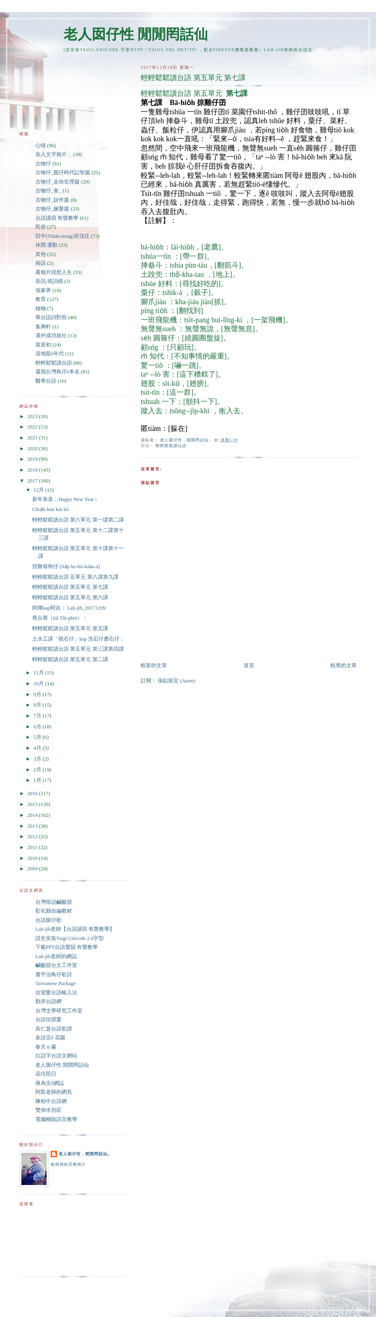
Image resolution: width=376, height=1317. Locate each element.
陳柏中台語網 (51, 1101)
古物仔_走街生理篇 (57, 182)
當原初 (43, 345)
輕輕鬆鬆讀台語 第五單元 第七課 (70, 587)
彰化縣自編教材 (53, 911)
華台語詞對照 (51, 317)
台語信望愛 (48, 1019)
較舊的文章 (344, 665)
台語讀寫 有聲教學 (56, 218)
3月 (38, 759)
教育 (40, 299)
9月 (38, 694)
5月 (38, 737)
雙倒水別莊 (48, 1110)
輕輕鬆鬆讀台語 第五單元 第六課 (70, 597)
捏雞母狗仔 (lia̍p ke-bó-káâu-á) (66, 566)
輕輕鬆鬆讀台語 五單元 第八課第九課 (75, 577)
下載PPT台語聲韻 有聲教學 (66, 947)
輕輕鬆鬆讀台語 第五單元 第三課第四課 (77, 649)
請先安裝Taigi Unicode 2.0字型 (69, 938)
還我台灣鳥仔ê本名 (57, 372)
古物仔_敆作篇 (52, 200)
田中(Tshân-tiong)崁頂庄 (62, 236)
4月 (38, 748)
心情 (40, 145)
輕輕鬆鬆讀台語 (171, 445)
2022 (33, 427)
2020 (33, 448)
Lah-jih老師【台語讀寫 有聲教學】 (75, 929)
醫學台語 (45, 381)
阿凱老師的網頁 (53, 1092)
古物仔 (43, 164)
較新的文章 (154, 665)
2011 (33, 847)
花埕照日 (45, 1074)
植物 (40, 308)
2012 (33, 836)
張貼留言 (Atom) (176, 681)
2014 (33, 815)
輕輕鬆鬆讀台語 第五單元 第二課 (70, 659)
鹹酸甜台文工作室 (56, 965)
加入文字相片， (53, 154)
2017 (33, 481)
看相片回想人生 (53, 272)
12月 (39, 490)
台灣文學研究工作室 (58, 1011)
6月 (38, 727)
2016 (33, 793)
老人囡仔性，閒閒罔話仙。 (85, 1154)
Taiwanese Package (55, 983)
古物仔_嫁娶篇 (52, 209)
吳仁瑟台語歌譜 (53, 1029)
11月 (39, 673)
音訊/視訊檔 (49, 281)
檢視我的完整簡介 (68, 1164)
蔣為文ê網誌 (49, 1083)
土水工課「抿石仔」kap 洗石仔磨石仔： (78, 639)
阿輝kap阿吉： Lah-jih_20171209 (69, 608)
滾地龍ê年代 (49, 354)
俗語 (40, 263)
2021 (33, 438)
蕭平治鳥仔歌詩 (53, 974)
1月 (38, 780)
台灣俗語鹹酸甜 (53, 902)
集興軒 (43, 327)
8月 (38, 705)
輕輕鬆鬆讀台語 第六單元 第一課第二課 (77, 520)
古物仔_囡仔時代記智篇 (62, 172)
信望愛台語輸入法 (56, 992)
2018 (33, 470)
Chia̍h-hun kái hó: (51, 509)
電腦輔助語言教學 (56, 1119)
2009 (33, 869)
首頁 (249, 665)
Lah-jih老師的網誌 (56, 956)
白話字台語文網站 (56, 1056)
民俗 (40, 227)
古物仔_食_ (48, 191)
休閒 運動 (46, 245)
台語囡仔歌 (48, 920)
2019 (33, 459)
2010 (33, 858)
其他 (40, 254)
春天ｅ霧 (45, 1047)
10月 (39, 683)
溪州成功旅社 (51, 335)
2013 (33, 826)
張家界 (43, 290)
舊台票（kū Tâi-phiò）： (60, 618)
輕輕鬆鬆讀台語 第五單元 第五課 (70, 628)
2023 (33, 416)
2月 (38, 770)
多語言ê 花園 (50, 1038)
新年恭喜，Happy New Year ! (64, 499)
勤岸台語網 (48, 1001)
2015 (33, 804)
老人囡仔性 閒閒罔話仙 (136, 34)
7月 (38, 716)
